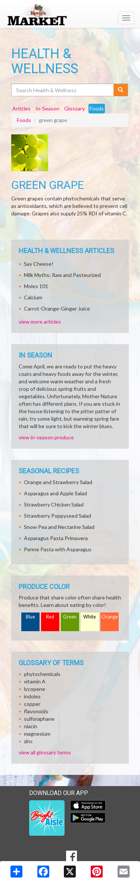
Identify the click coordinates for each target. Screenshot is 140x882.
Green (70, 617)
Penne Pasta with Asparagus (57, 549)
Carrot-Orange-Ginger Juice (57, 308)
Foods (24, 120)
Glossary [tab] (74, 108)
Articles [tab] (21, 108)
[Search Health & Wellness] (63, 90)
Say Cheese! (38, 264)
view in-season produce (46, 437)
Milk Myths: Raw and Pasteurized (62, 275)
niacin (30, 726)
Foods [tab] (97, 108)
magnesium (37, 733)
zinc (28, 741)
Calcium (33, 297)
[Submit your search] (120, 90)
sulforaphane (39, 719)
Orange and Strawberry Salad (58, 482)
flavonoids (36, 711)
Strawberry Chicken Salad (54, 504)
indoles (32, 696)
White (89, 617)
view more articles (40, 321)
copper (32, 704)
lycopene (34, 689)
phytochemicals (42, 674)
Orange (110, 617)
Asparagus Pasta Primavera (56, 538)
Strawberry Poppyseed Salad (57, 515)
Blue (30, 617)
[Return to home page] (70, 14)
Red (50, 617)
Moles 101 (36, 286)
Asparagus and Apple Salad (55, 493)
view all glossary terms (45, 752)
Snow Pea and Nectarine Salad (59, 527)
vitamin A (35, 681)
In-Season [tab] (47, 108)
